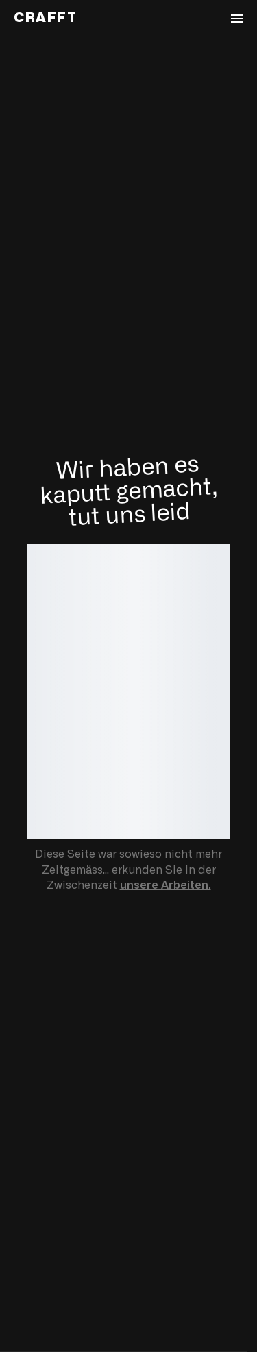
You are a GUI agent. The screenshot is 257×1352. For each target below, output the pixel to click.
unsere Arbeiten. (165, 885)
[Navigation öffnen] (237, 18)
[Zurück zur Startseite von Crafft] (45, 18)
